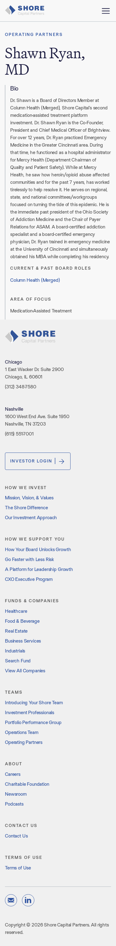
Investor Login (37, 461)
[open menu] (106, 10)
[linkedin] (28, 900)
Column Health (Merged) (35, 280)
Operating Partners (34, 34)
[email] (11, 900)
